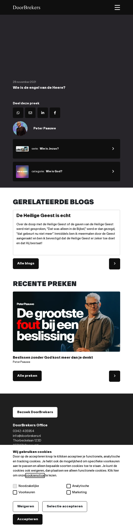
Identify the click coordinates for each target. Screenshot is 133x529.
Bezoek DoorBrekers (35, 412)
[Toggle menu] (117, 7)
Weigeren (25, 506)
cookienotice (35, 475)
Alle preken (27, 376)
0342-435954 (23, 431)
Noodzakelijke (26, 486)
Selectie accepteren (65, 506)
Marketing (76, 492)
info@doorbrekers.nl (27, 436)
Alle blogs (25, 263)
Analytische (77, 486)
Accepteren (27, 519)
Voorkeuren (24, 492)
